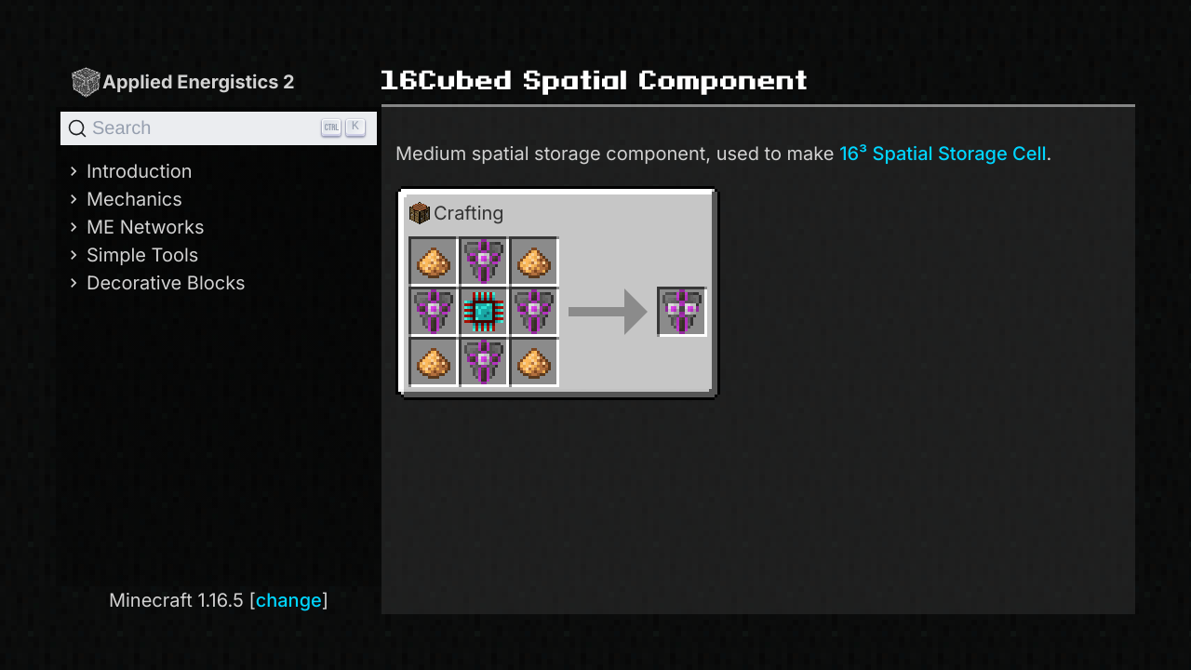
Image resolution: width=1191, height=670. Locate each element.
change (289, 600)
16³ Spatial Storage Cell (942, 153)
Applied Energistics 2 (182, 81)
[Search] (218, 128)
